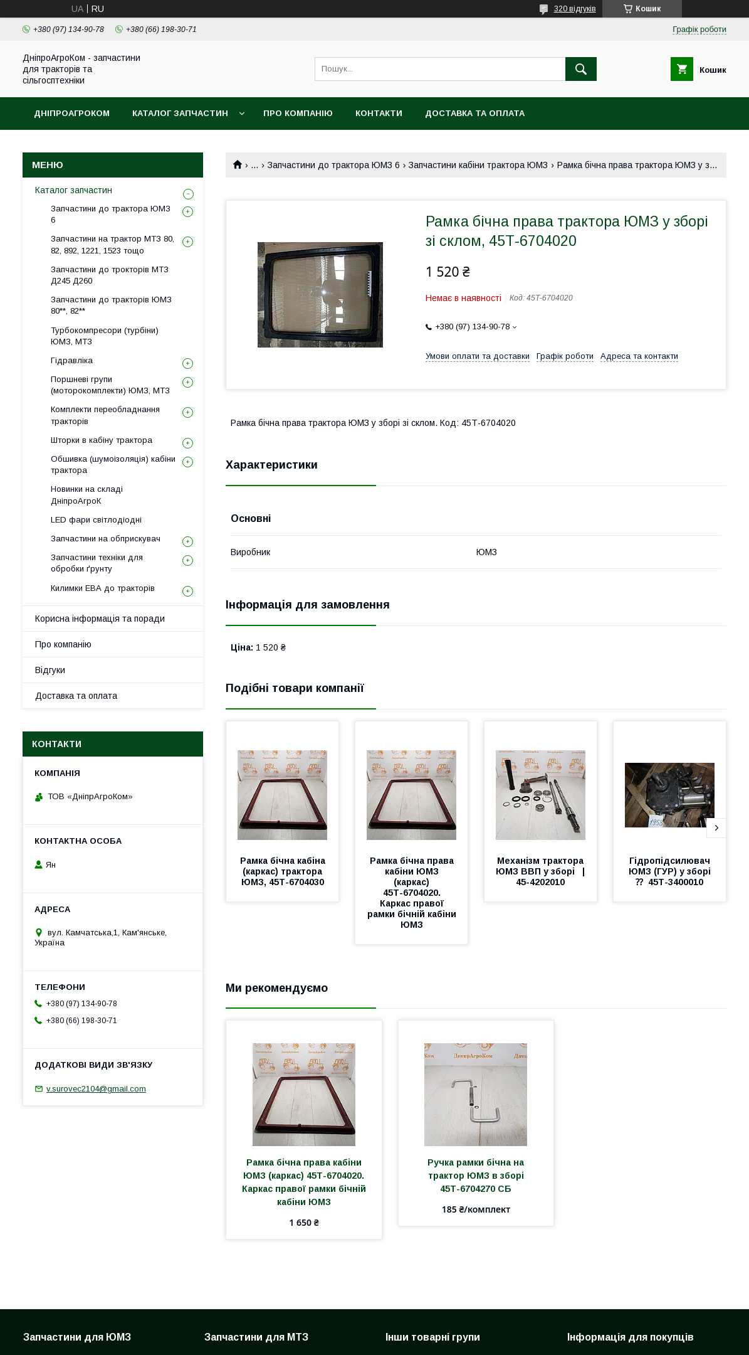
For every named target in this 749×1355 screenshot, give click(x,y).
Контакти (378, 113)
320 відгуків (575, 8)
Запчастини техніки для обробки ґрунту (97, 563)
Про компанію (298, 113)
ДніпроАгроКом (72, 113)
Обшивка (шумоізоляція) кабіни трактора (113, 464)
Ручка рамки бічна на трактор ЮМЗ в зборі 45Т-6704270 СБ (476, 1175)
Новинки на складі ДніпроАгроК (87, 494)
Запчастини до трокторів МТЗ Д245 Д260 (110, 275)
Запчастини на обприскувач (105, 538)
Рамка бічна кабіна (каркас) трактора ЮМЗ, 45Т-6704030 (284, 871)
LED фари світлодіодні (96, 519)
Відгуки (50, 670)
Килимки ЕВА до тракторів (103, 588)
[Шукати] (581, 69)
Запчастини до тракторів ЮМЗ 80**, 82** (111, 305)
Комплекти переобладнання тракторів (105, 415)
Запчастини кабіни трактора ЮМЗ (478, 165)
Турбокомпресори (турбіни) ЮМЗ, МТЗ (105, 336)
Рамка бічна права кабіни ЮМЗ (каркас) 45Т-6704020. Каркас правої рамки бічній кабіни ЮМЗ (413, 893)
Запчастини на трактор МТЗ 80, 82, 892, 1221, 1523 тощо (112, 244)
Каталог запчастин (180, 113)
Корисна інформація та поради (100, 619)
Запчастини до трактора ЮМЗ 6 (334, 165)
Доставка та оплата (475, 113)
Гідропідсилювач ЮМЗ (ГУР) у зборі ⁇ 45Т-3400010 (672, 871)
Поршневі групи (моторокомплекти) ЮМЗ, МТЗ (110, 385)
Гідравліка (72, 360)
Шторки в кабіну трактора (101, 440)
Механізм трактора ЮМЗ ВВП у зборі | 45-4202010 (544, 871)
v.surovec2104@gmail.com (96, 1088)
